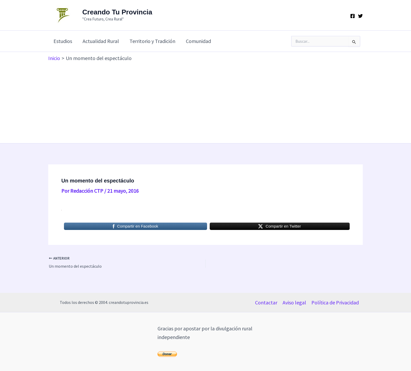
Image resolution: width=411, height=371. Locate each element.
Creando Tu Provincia (117, 12)
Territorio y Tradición (152, 41)
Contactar (266, 302)
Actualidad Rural (101, 41)
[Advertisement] (205, 101)
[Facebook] (352, 16)
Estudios (62, 41)
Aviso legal (294, 302)
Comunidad (198, 41)
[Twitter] (360, 16)
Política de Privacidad (335, 302)
